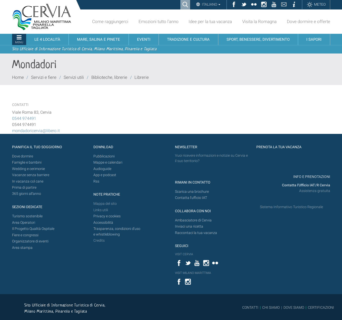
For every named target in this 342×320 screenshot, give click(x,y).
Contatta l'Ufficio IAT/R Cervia (306, 185)
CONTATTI (250, 307)
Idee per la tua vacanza (210, 21)
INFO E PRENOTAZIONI (311, 177)
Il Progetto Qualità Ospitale (33, 229)
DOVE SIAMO (293, 307)
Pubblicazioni (104, 156)
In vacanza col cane (27, 181)
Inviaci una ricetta (189, 226)
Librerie (141, 77)
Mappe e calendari (107, 162)
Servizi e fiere (43, 77)
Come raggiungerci (110, 21)
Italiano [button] (210, 4)
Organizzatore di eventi (30, 241)
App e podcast (104, 175)
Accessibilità (103, 222)
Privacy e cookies (107, 216)
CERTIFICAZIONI (321, 307)
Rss (96, 181)
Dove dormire (22, 156)
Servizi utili (74, 77)
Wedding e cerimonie (28, 169)
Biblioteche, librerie (109, 77)
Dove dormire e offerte (308, 21)
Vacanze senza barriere (30, 175)
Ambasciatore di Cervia (193, 220)
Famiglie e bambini (27, 162)
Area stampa (22, 248)
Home (18, 77)
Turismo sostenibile (27, 216)
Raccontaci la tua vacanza (196, 233)
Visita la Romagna (259, 21)
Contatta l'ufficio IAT (191, 198)
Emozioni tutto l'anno (159, 21)
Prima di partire (24, 187)
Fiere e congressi (25, 235)
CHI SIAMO (271, 307)
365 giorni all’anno (26, 193)
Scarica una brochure (192, 191)
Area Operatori (23, 222)
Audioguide (102, 169)
